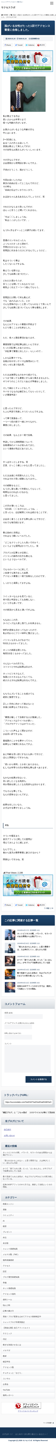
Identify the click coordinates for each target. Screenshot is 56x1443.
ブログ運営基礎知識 (11, 1277)
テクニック (7, 1333)
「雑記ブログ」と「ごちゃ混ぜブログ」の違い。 (14, 1112)
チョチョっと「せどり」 (13, 1373)
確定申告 (6, 1362)
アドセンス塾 (8, 1367)
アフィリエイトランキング (28, 1411)
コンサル (6, 1379)
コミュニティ (8, 1215)
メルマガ (6, 1350)
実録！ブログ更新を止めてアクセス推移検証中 (22, 1316)
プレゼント (7, 1232)
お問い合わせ (9, 1136)
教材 (5, 1356)
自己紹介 (7, 1129)
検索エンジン (8, 1204)
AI (4, 1221)
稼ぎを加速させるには (12, 1345)
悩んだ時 (6, 1305)
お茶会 (5, 1384)
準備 (5, 1283)
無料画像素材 (8, 1260)
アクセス (6, 1266)
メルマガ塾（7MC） (11, 1254)
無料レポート (8, 1395)
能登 (5, 1226)
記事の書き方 (8, 1311)
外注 (5, 1237)
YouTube (6, 1390)
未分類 (5, 1243)
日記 (47, 908)
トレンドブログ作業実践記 (14, 1322)
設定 (5, 1271)
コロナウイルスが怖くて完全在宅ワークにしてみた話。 (42, 1112)
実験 (5, 1210)
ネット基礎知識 (9, 1288)
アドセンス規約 (9, 1294)
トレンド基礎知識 (10, 1249)
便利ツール (7, 1300)
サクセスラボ (8, 7)
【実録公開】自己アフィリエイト (16, 1328)
